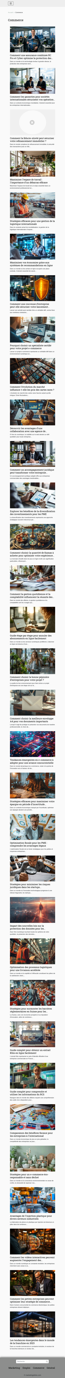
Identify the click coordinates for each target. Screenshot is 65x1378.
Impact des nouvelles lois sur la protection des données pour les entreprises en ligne (27, 928)
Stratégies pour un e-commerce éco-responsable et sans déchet (29, 1176)
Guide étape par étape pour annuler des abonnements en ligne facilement (31, 637)
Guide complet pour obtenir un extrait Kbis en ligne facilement (30, 1051)
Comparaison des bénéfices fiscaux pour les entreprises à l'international (31, 1134)
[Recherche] (32, 1361)
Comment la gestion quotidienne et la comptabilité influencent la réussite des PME (31, 597)
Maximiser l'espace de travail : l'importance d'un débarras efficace (29, 181)
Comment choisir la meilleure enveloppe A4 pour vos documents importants (31, 720)
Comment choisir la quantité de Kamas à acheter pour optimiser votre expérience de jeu (32, 555)
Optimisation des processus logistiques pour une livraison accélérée (31, 969)
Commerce (38, 1367)
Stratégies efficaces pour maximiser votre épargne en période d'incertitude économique (32, 804)
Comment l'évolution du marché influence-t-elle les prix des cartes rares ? (32, 388)
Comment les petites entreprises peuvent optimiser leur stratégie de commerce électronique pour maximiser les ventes (32, 1301)
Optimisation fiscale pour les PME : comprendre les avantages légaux (28, 844)
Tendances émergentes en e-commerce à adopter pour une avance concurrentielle (31, 761)
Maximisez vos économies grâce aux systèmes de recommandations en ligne (31, 264)
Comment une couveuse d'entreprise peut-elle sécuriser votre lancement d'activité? (29, 306)
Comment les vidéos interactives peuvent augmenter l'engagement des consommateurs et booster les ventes (32, 1260)
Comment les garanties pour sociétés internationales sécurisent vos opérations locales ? (32, 99)
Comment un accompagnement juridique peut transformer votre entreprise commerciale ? (32, 472)
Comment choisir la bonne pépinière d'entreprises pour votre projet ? (29, 678)
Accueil (10, 12)
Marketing (14, 1367)
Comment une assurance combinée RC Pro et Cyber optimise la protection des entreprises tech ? (30, 58)
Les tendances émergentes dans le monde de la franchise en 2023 (32, 1342)
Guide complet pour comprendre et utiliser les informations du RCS (28, 1093)
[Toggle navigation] (10, 3)
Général (51, 1367)
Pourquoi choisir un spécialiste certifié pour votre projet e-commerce (30, 347)
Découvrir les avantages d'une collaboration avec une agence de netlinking (27, 431)
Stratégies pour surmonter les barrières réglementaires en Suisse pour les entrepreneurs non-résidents (31, 1011)
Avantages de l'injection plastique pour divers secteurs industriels (31, 1217)
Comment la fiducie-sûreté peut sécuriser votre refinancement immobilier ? (32, 140)
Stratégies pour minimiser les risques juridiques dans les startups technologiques (30, 887)
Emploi (26, 1367)
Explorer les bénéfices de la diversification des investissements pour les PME (32, 513)
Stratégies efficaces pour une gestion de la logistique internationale (32, 222)
